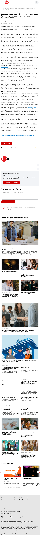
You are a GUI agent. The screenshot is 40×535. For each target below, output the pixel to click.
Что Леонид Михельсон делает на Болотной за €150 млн (23, 134)
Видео (2, 501)
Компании (3, 503)
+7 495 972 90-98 (6, 513)
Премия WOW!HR (18, 497)
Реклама (29, 499)
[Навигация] (2, 2)
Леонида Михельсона (6, 118)
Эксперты (3, 506)
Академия (16, 501)
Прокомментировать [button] (8, 201)
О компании (30, 497)
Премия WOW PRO (18, 499)
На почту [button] (15, 182)
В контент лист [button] (6, 143)
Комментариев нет (6, 23)
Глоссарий (29, 501)
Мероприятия (4, 508)
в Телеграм (7, 182)
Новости (3, 497)
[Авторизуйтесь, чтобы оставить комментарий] (20, 195)
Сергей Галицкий (31, 107)
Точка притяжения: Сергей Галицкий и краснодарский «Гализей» (18, 135)
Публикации (4, 499)
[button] (36, 2)
